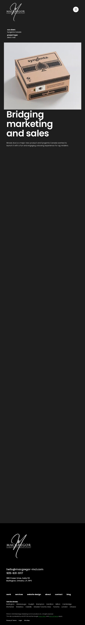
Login (20, 620)
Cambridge (67, 604)
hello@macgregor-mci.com (25, 569)
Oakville (29, 607)
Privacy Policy (42, 616)
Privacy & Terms (11, 620)
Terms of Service (55, 616)
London (65, 607)
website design (34, 594)
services (19, 594)
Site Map (27, 620)
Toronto (56, 607)
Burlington (10, 604)
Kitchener (10, 607)
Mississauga (21, 604)
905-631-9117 (15, 573)
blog (69, 594)
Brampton (40, 604)
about (48, 594)
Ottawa (73, 607)
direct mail (11, 37)
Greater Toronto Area (42, 607)
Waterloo (19, 607)
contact (58, 594)
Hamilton (49, 604)
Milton (58, 604)
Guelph (31, 604)
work (8, 594)
